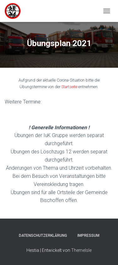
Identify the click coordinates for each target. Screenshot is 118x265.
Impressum (88, 235)
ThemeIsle (81, 250)
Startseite (69, 86)
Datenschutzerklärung (43, 235)
